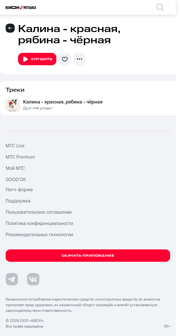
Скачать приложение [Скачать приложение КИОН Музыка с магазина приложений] (88, 255)
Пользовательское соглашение (39, 212)
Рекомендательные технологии (39, 234)
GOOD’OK (16, 179)
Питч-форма (19, 189)
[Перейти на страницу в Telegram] (12, 279)
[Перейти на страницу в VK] (33, 279)
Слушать (37, 59)
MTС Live (15, 146)
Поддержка (18, 201)
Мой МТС (15, 168)
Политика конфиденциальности (39, 223)
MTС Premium (20, 157)
